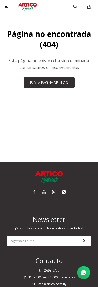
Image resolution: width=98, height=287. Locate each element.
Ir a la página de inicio (49, 82)
